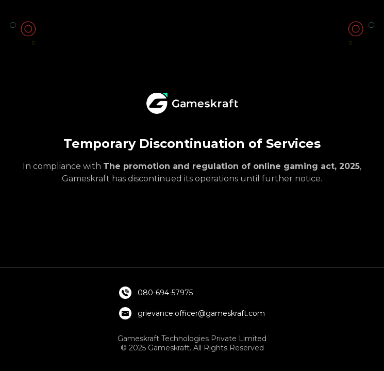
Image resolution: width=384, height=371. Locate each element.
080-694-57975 (165, 292)
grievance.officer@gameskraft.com (201, 313)
